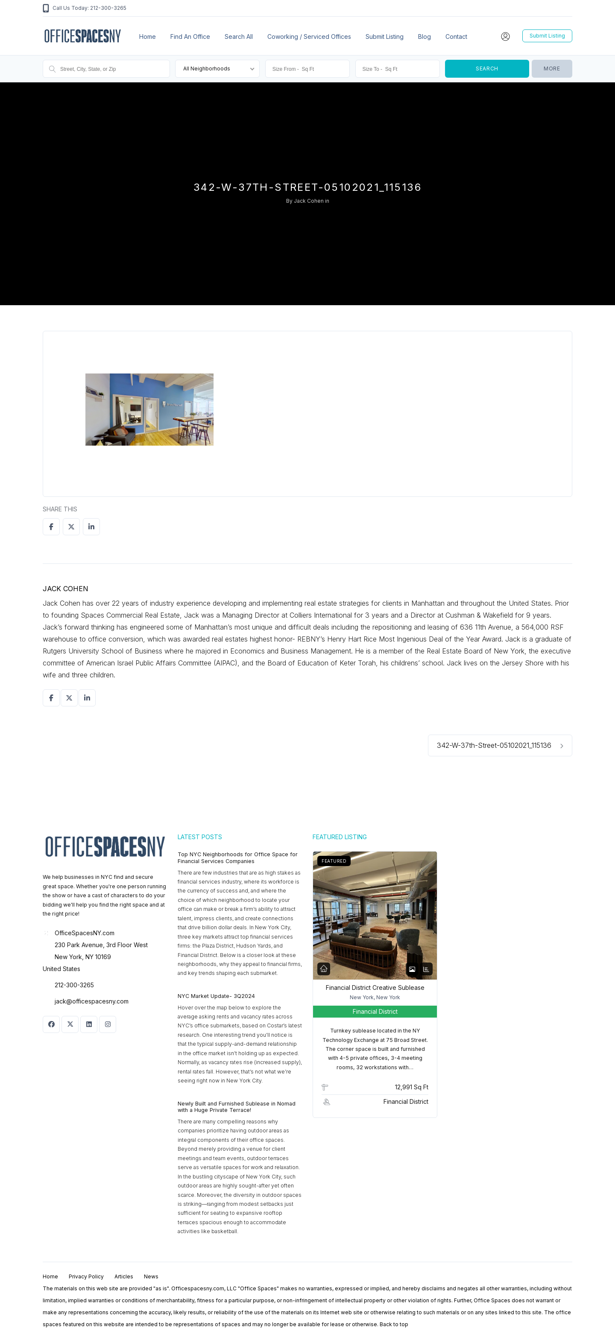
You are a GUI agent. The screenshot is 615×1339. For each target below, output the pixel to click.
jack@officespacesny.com (92, 1001)
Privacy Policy (86, 1276)
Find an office (190, 36)
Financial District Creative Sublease (375, 987)
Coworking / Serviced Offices (309, 36)
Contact (456, 36)
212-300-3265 (74, 985)
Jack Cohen (309, 201)
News (151, 1276)
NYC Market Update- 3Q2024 (216, 996)
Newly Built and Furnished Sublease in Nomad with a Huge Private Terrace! (237, 1107)
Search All (239, 36)
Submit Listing (385, 36)
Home (147, 36)
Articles (123, 1276)
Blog (424, 36)
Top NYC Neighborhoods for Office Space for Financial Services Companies (238, 857)
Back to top (394, 1324)
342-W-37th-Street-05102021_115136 (500, 745)
